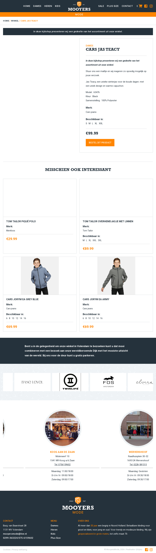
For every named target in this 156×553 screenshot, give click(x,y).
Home (26, 6)
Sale (101, 6)
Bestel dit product (100, 142)
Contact (127, 6)
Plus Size (56, 538)
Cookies (6, 549)
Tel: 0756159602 (115, 464)
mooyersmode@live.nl (15, 533)
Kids (57, 6)
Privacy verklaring (19, 549)
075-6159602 (26, 538)
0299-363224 (10, 538)
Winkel (15, 21)
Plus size (113, 6)
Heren (48, 6)
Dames (37, 6)
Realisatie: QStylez (134, 549)
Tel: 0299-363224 (39, 464)
